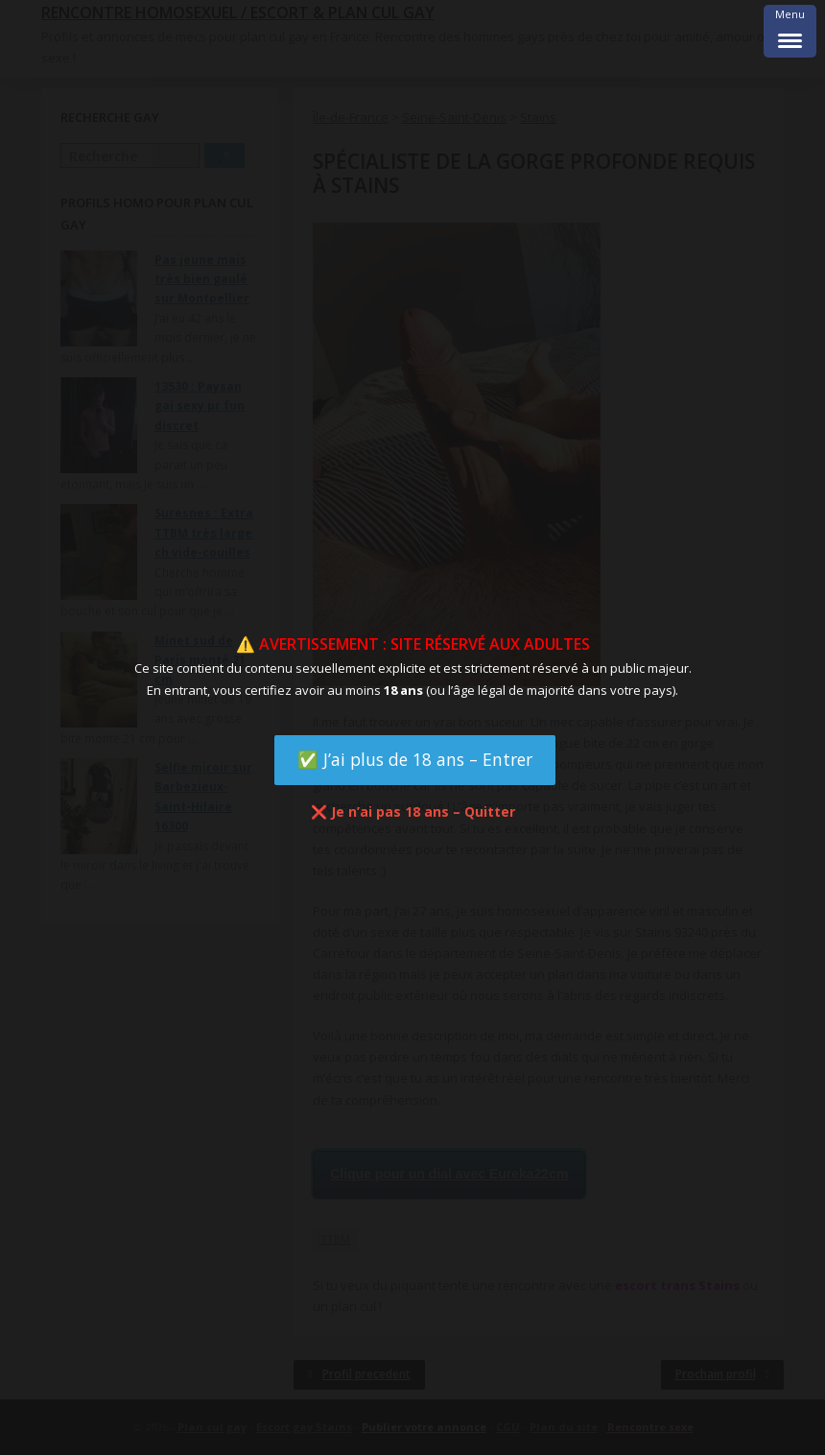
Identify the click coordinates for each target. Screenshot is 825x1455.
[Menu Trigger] (790, 31)
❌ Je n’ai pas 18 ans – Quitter (413, 811)
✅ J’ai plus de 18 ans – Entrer (414, 759)
